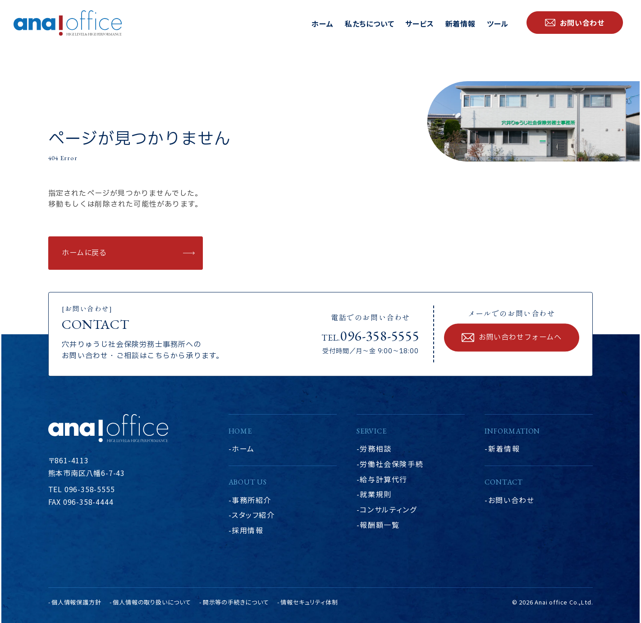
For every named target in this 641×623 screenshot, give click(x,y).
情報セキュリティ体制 (309, 602)
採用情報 (247, 530)
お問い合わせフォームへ (520, 337)
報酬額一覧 (379, 524)
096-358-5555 (380, 336)
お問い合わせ (511, 499)
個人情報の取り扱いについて (152, 602)
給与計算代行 (383, 479)
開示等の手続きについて (236, 602)
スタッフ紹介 (253, 514)
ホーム (322, 23)
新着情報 (460, 23)
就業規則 (375, 494)
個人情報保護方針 (76, 602)
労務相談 (375, 448)
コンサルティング (388, 509)
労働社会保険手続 (391, 463)
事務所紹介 (251, 499)
